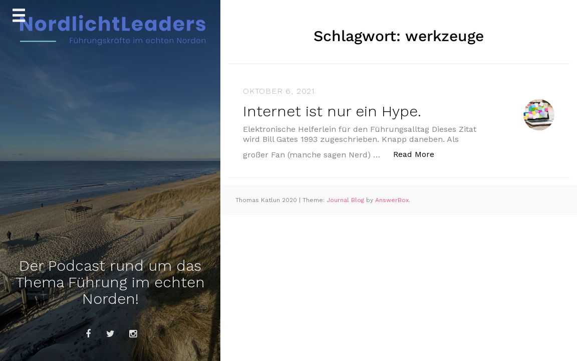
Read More (419, 153)
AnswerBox (392, 200)
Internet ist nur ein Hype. (332, 111)
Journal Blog (346, 200)
